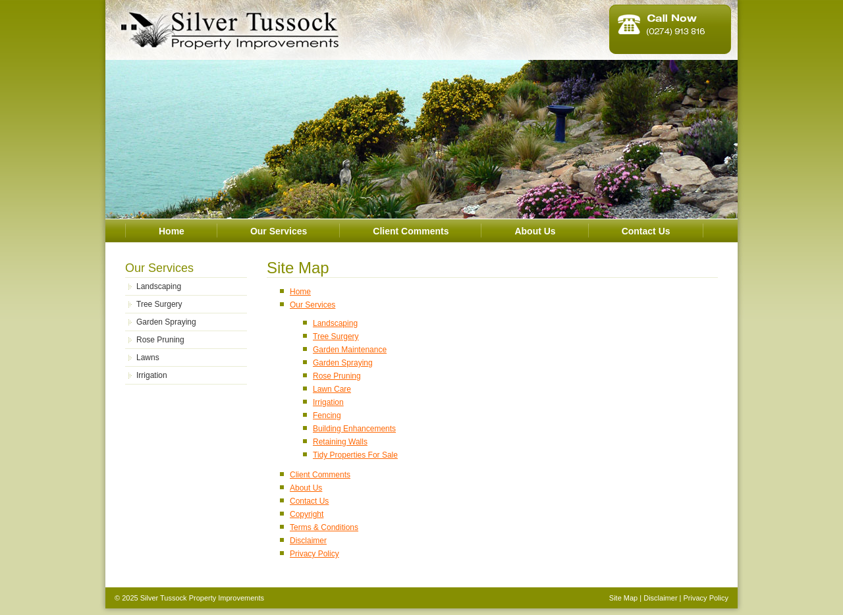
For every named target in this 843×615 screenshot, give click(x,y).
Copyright (306, 514)
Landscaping (158, 286)
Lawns (147, 357)
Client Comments (411, 231)
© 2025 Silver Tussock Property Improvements (189, 598)
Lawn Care (332, 389)
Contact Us (646, 231)
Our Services (278, 231)
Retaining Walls (340, 441)
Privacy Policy (314, 553)
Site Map (623, 598)
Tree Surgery (159, 304)
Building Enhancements (354, 428)
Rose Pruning (160, 339)
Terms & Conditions (324, 527)
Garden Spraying (166, 322)
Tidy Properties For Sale (355, 455)
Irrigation (151, 375)
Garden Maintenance (350, 349)
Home (171, 231)
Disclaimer (308, 540)
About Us (534, 231)
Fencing (327, 415)
